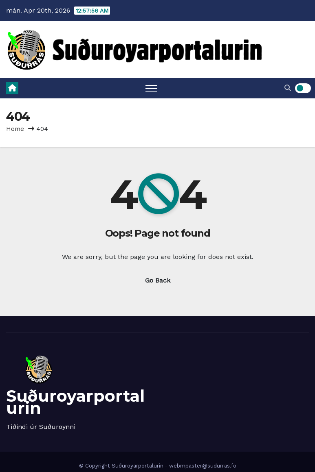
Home (15, 129)
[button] (287, 88)
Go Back (157, 280)
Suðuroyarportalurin (75, 402)
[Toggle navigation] (151, 88)
